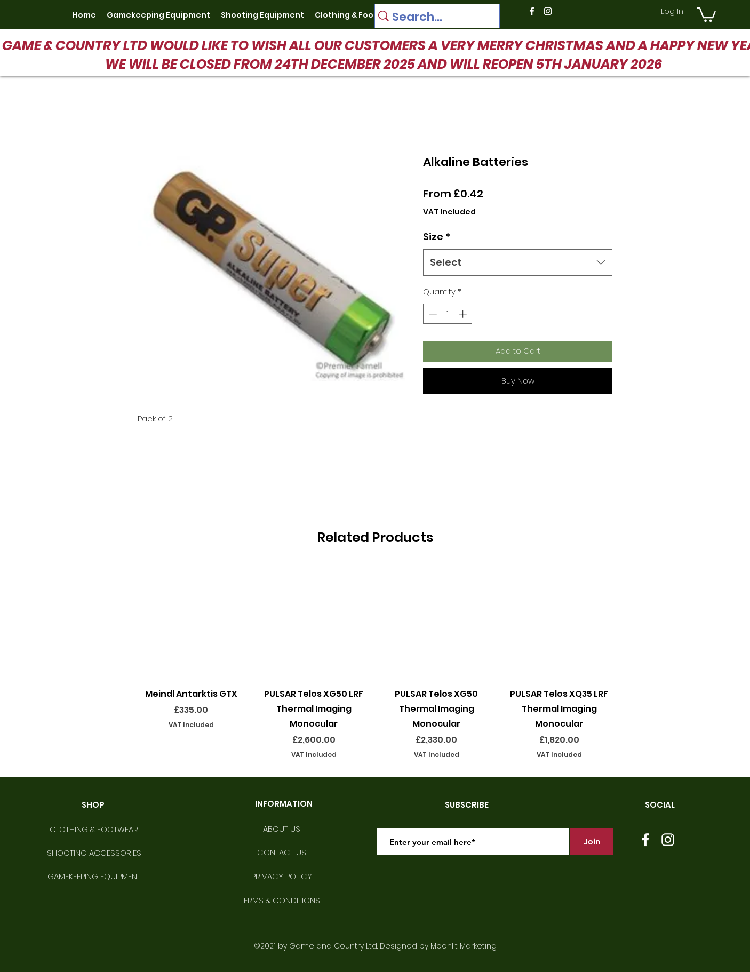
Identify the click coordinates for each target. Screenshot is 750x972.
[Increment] (464, 314)
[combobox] (517, 262)
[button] (706, 14)
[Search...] (434, 16)
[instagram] (547, 11)
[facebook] (531, 11)
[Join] (591, 841)
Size (436, 236)
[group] (375, 663)
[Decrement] (432, 314)
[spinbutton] (448, 314)
